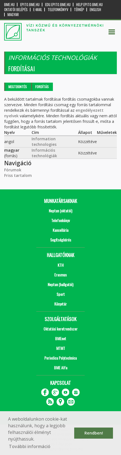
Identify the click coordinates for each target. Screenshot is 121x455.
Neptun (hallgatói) (60, 284)
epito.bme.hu (30, 4)
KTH (61, 265)
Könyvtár (60, 304)
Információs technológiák (44, 153)
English (95, 9)
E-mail (37, 9)
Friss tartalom (18, 175)
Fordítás (42, 86)
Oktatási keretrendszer (60, 329)
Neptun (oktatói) (60, 210)
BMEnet (60, 338)
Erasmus (60, 275)
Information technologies (44, 141)
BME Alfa (60, 367)
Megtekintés (17, 86)
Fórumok (12, 169)
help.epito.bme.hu (89, 4)
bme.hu (9, 4)
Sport (60, 294)
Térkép (79, 9)
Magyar (13, 14)
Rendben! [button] (93, 433)
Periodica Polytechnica (60, 358)
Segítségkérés (60, 240)
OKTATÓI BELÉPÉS (16, 9)
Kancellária (60, 230)
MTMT (60, 348)
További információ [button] (29, 446)
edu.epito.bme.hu (58, 4)
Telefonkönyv (58, 9)
